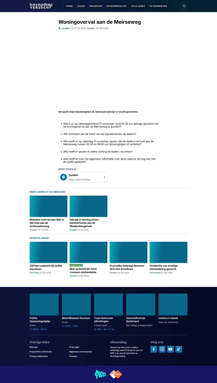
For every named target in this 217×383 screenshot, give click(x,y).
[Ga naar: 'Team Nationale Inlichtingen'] (108, 312)
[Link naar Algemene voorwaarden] (88, 351)
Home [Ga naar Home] (70, 6)
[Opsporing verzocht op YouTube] (170, 349)
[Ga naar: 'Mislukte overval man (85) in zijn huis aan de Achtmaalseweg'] (48, 213)
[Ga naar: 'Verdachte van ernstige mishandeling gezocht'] (168, 259)
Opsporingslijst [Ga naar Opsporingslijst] (117, 6)
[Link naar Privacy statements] (48, 356)
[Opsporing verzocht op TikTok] (178, 349)
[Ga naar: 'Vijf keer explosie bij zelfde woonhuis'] (48, 259)
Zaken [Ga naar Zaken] (81, 6)
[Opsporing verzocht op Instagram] (162, 349)
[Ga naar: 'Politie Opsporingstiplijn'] (44, 312)
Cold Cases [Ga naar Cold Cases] (138, 6)
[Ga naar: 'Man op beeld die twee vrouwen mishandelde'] (88, 259)
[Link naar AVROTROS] (100, 374)
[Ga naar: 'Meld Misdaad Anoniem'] (76, 310)
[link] (82, 177)
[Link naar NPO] (115, 374)
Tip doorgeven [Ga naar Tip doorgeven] (158, 6)
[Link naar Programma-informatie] (48, 351)
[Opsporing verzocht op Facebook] (153, 349)
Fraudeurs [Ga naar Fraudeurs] (95, 6)
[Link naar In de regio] (88, 347)
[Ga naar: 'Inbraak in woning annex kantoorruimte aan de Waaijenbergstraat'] (88, 213)
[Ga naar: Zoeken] (184, 6)
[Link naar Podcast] (48, 347)
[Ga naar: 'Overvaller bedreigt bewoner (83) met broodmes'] (128, 259)
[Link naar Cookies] (88, 356)
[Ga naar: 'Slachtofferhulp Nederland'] (140, 310)
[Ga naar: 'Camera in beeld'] (172, 309)
